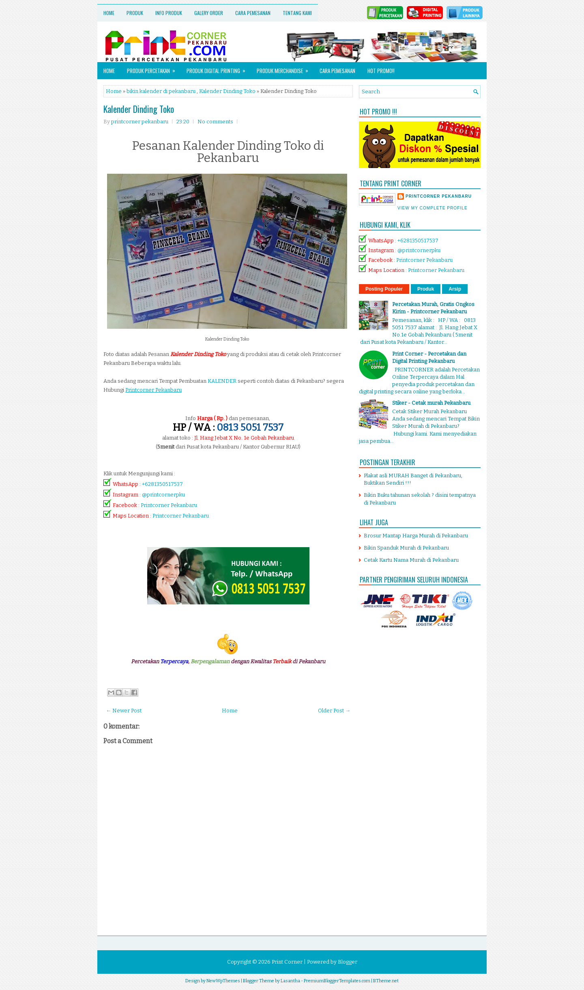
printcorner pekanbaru (439, 196)
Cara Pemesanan (253, 12)
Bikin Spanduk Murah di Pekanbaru (406, 548)
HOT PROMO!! (381, 71)
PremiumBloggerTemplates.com (337, 981)
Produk (135, 12)
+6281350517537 (162, 484)
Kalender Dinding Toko (227, 91)
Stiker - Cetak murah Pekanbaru (431, 403)
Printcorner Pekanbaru (169, 505)
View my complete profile (432, 208)
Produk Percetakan (153, 68)
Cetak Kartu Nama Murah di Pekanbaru (411, 560)
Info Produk (168, 12)
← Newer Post (124, 710)
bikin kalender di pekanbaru (161, 91)
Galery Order (208, 12)
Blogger (347, 962)
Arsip (455, 289)
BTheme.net (386, 981)
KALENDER (222, 381)
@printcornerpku (163, 495)
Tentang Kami (297, 12)
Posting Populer (384, 289)
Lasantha (290, 981)
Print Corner (287, 962)
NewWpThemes (223, 981)
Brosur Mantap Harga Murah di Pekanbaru (416, 536)
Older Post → (334, 710)
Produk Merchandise (285, 68)
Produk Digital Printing (219, 68)
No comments (215, 122)
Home (108, 12)
